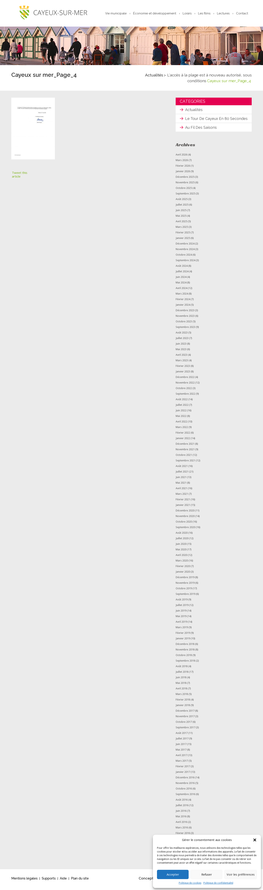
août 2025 (182, 201)
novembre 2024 (185, 251)
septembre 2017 (185, 729)
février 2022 (183, 434)
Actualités (154, 77)
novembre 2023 (185, 318)
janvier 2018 (183, 707)
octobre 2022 (184, 390)
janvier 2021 (183, 507)
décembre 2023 (185, 312)
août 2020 (182, 535)
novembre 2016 (185, 785)
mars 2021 (182, 496)
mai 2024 (181, 284)
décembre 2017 (185, 713)
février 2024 (183, 301)
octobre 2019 (184, 590)
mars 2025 (182, 229)
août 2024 (182, 268)
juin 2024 (181, 279)
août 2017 (182, 735)
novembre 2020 (185, 518)
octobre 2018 (184, 657)
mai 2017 (181, 751)
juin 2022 (181, 412)
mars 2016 (182, 829)
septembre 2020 (185, 529)
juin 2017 (181, 746)
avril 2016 (181, 824)
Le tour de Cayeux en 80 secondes (216, 121)
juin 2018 (181, 679)
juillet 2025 (182, 206)
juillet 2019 (182, 607)
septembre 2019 (185, 596)
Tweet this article (19, 177)
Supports (49, 881)
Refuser (206, 874)
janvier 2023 (183, 373)
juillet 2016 (182, 807)
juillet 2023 (182, 340)
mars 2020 (182, 562)
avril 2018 (181, 690)
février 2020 (183, 568)
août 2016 (182, 801)
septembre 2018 (185, 662)
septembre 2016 (185, 796)
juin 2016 (181, 813)
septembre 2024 (185, 262)
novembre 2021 (185, 451)
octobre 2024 (184, 256)
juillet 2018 (182, 674)
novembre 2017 (185, 718)
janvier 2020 (183, 573)
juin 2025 (181, 212)
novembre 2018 (185, 651)
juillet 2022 (182, 407)
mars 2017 (182, 763)
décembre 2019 (185, 579)
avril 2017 (181, 757)
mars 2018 (182, 696)
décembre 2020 (185, 512)
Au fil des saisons (201, 129)
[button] (255, 840)
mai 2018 (181, 685)
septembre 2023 (185, 329)
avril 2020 (181, 557)
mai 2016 (181, 818)
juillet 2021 (182, 473)
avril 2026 (181, 156)
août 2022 (182, 401)
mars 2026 (182, 162)
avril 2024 (181, 290)
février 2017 (183, 768)
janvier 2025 (183, 240)
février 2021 (183, 501)
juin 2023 (181, 345)
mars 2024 (182, 295)
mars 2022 (182, 429)
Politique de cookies (190, 883)
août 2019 (182, 601)
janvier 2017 (183, 774)
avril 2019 (181, 624)
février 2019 (183, 635)
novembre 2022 (185, 384)
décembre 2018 (185, 646)
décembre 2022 (185, 379)
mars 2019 (182, 629)
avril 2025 (181, 223)
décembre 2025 (185, 179)
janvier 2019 (183, 640)
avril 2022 (181, 423)
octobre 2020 (184, 523)
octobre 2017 (184, 724)
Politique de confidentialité (218, 883)
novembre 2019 (185, 585)
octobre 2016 (184, 790)
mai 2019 (181, 618)
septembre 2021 (185, 462)
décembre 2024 (185, 245)
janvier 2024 (183, 307)
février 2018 (183, 701)
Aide (63, 881)
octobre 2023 (184, 323)
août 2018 (182, 668)
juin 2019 (181, 612)
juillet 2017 (182, 740)
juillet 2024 (182, 273)
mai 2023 (181, 351)
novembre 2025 (185, 184)
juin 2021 (181, 479)
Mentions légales (24, 881)
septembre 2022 (185, 396)
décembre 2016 (185, 779)
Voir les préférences (241, 874)
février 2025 (183, 234)
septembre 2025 (185, 195)
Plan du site (80, 881)
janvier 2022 (183, 440)
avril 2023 (181, 357)
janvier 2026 (183, 173)
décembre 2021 (185, 446)
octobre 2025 (184, 190)
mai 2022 (181, 418)
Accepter (173, 874)
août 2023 (182, 334)
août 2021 (182, 468)
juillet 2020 (182, 540)
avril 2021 (181, 490)
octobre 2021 (184, 457)
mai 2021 (181, 485)
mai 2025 (181, 218)
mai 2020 (181, 551)
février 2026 (183, 168)
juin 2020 (181, 546)
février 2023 (183, 368)
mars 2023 (182, 362)
